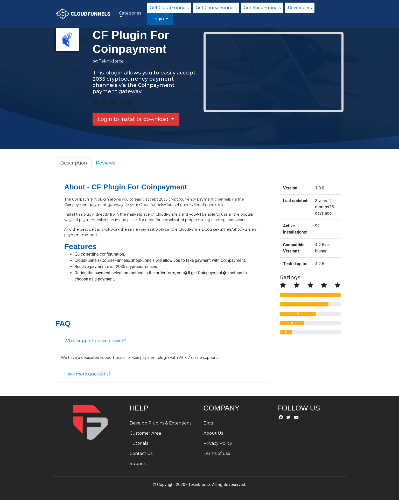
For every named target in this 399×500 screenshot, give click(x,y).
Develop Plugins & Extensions (160, 423)
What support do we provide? (95, 340)
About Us (213, 433)
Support (138, 463)
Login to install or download (134, 119)
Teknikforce (111, 61)
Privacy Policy (218, 443)
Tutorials (139, 443)
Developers (300, 7)
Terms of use (217, 453)
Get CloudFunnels (169, 7)
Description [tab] (73, 163)
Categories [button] (130, 13)
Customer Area (145, 433)
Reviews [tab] (105, 163)
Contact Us (141, 453)
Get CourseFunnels (216, 7)
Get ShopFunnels (262, 7)
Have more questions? (87, 374)
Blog (208, 423)
